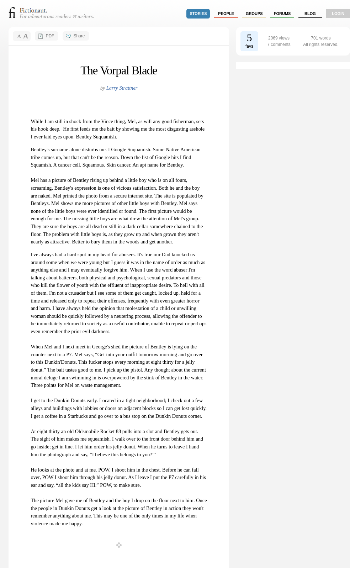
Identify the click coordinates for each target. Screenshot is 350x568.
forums (282, 13)
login (338, 13)
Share (79, 35)
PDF (50, 35)
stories (198, 13)
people (226, 13)
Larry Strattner (122, 88)
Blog (310, 13)
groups (254, 13)
